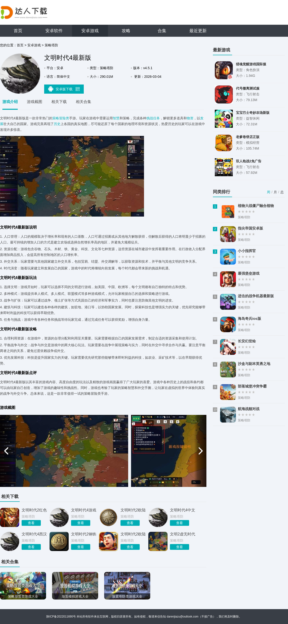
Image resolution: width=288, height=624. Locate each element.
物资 (190, 118)
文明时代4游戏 (83, 510)
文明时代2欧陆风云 (133, 534)
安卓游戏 (90, 30)
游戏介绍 (10, 102)
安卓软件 (54, 30)
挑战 (149, 118)
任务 (156, 118)
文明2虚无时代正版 (182, 534)
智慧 (116, 118)
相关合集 (83, 102)
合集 (162, 30)
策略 (55, 118)
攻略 (126, 30)
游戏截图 (34, 102)
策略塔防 (51, 45)
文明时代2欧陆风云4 (133, 510)
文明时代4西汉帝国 (34, 534)
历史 (57, 124)
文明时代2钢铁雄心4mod (83, 534)
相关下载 (59, 102)
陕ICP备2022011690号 (61, 616)
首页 (18, 30)
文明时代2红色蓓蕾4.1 (34, 510)
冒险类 (64, 118)
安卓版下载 (64, 89)
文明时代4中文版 (182, 510)
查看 (31, 523)
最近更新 (198, 30)
